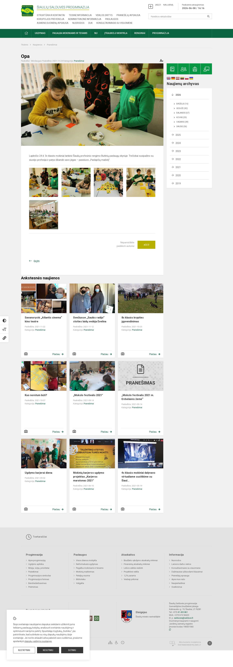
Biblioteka (80, 579)
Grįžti (36, 261)
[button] (26, 33)
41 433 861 (182, 612)
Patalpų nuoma (83, 575)
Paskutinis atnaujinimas (193, 7)
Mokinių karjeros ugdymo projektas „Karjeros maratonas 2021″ (88, 476)
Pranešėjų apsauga (128, 15)
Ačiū (146, 245)
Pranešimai (52, 44)
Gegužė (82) (182, 108)
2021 (178, 167)
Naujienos (38, 44)
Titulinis (25, 44)
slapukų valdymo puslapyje (38, 641)
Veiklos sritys (104, 15)
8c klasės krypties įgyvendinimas (133, 319)
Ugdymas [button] (40, 33)
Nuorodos (78, 23)
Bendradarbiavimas (37, 583)
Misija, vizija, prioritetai (38, 568)
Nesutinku (48, 650)
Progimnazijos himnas (38, 579)
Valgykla (80, 583)
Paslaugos (111, 19)
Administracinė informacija (84, 19)
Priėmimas (33, 587)
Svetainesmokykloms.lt (189, 645)
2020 (178, 175)
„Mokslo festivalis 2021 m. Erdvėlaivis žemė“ (138, 397)
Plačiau (56, 354)
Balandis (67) (182, 113)
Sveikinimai (177, 587)
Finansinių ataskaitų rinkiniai (137, 564)
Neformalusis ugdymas (87, 564)
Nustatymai (24, 650)
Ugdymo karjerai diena (38, 472)
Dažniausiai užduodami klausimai (187, 571)
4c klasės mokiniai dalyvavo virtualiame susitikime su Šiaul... (138, 476)
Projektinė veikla (131, 571)
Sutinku (72, 650)
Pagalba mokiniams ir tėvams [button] (69, 33)
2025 (178, 135)
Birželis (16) (182, 104)
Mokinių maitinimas (85, 571)
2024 (178, 143)
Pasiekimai (33, 571)
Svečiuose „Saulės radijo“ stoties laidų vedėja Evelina (89, 319)
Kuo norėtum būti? (36, 395)
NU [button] (95, 33)
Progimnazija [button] (160, 33)
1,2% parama (130, 575)
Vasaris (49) (182, 122)
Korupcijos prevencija (50, 19)
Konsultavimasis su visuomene (114, 23)
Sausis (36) (181, 126)
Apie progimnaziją (36, 560)
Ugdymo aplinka (36, 564)
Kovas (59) (181, 117)
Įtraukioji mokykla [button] (115, 33)
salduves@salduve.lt (183, 618)
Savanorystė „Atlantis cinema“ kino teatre (43, 319)
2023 (178, 151)
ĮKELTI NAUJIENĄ (164, 5)
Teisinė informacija (80, 15)
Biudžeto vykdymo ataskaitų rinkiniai (141, 560)
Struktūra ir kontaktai (51, 15)
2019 (178, 183)
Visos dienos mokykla (86, 560)
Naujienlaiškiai (178, 583)
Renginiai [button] (139, 33)
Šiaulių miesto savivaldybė (148, 616)
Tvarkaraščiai (36, 537)
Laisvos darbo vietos (181, 564)
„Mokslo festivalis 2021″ (88, 395)
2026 (178, 95)
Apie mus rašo (178, 579)
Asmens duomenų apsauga (52, 23)
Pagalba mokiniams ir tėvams (89, 568)
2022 (178, 159)
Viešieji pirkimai (131, 579)
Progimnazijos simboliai (39, 575)
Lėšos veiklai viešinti (133, 568)
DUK (90, 23)
